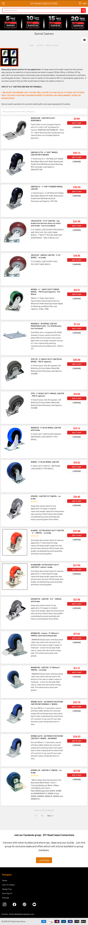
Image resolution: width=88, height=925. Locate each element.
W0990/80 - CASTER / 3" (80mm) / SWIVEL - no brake (45, 668)
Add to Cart (77, 123)
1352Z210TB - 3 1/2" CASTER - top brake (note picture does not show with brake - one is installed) (46, 223)
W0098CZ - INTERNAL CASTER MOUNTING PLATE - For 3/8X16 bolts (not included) (46, 325)
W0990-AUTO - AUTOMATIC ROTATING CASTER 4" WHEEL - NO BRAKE (47, 737)
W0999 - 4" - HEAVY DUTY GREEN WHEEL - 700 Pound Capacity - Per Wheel (45, 291)
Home (4, 880)
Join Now (44, 860)
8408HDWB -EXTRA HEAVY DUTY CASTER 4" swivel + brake (45, 565)
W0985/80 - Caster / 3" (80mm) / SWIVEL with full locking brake (45, 634)
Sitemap (5, 898)
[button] (84, 40)
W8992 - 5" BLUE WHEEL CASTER (45, 462)
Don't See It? (7, 893)
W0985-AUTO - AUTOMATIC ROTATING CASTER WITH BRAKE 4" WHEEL (47, 702)
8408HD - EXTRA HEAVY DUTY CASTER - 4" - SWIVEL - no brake (47, 531)
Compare (77, 127)
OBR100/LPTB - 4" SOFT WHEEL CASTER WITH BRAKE (44, 153)
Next (50, 815)
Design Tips (7, 889)
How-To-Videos (8, 885)
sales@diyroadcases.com (24, 914)
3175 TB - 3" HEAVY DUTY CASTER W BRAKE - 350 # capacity (46, 360)
